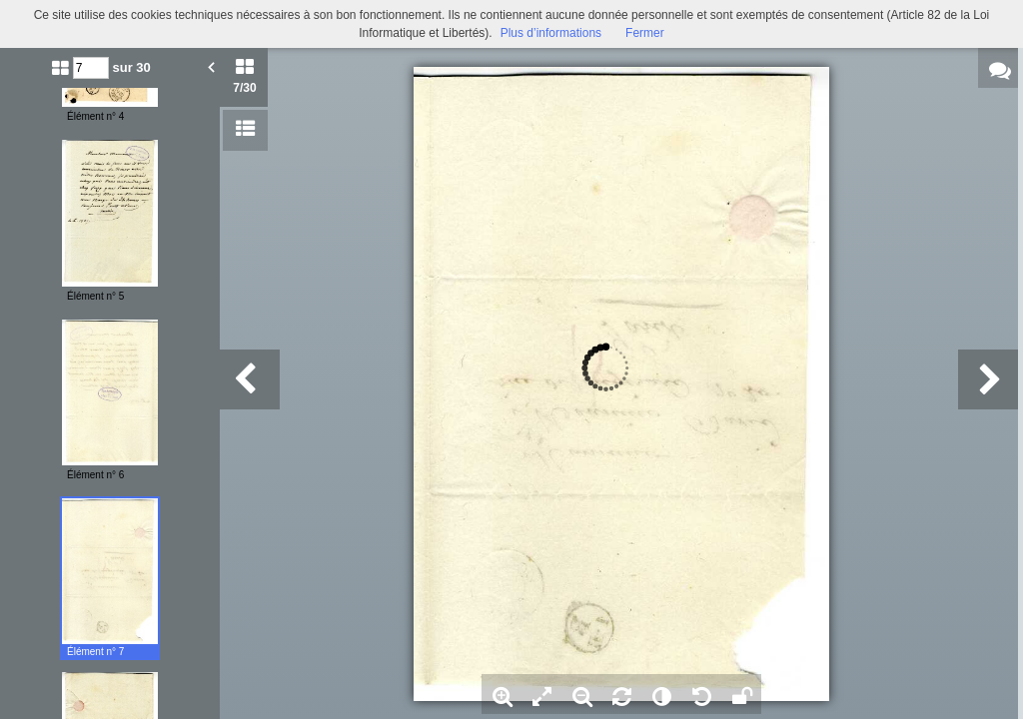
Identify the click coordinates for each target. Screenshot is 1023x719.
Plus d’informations (551, 33)
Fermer (644, 33)
